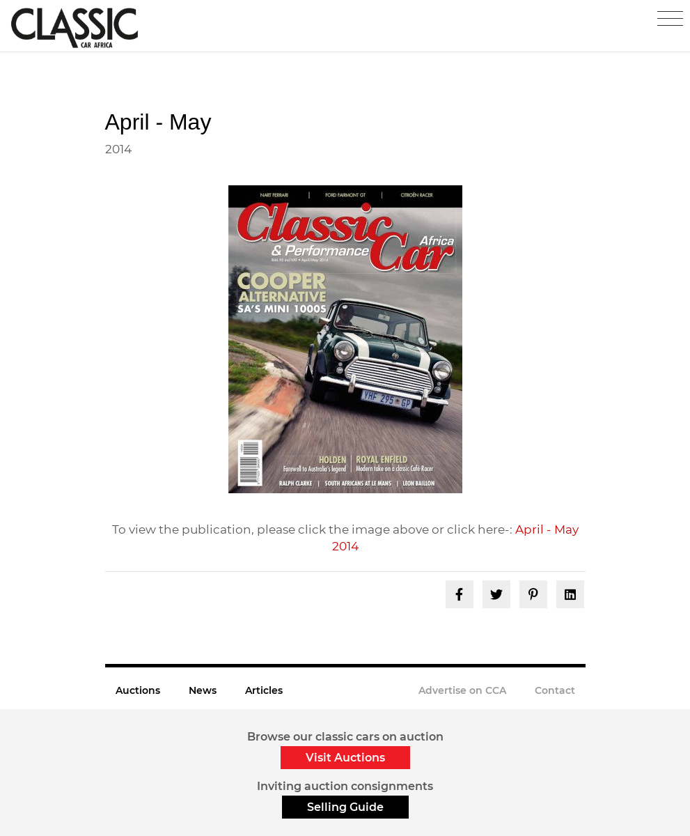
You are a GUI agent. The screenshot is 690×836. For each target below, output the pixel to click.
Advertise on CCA (462, 690)
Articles (264, 690)
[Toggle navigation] (670, 19)
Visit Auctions (345, 757)
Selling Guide (345, 807)
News (203, 690)
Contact (555, 690)
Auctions (138, 690)
